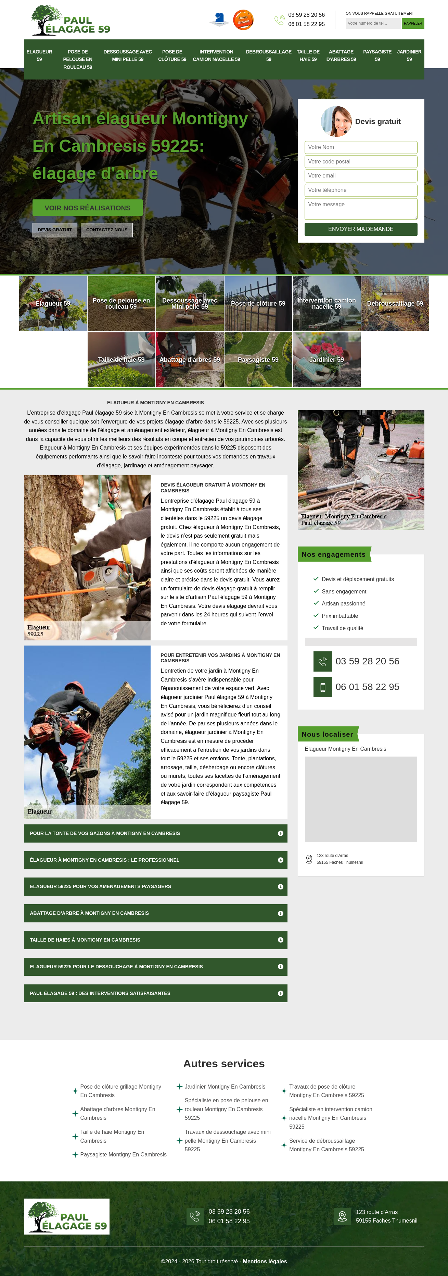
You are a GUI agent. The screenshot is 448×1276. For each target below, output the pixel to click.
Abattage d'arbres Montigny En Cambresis (113, 1113)
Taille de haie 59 (308, 55)
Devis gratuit (55, 229)
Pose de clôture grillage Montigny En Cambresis (117, 1091)
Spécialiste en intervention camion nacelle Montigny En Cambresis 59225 (326, 1118)
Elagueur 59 (39, 55)
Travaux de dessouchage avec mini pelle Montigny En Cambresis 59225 (223, 1140)
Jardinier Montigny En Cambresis (221, 1086)
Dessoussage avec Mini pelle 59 (128, 55)
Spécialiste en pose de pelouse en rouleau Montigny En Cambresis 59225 (222, 1109)
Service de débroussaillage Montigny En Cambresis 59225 (322, 1145)
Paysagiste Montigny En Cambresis (119, 1154)
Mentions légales (265, 1261)
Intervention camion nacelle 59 (216, 55)
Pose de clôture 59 (172, 55)
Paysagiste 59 (377, 55)
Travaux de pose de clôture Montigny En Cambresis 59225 (322, 1091)
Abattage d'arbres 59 (341, 55)
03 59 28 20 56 (306, 15)
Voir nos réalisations (88, 208)
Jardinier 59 (409, 55)
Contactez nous (106, 229)
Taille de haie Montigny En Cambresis (108, 1136)
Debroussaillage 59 (269, 55)
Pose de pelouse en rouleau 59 (77, 59)
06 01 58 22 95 (306, 24)
